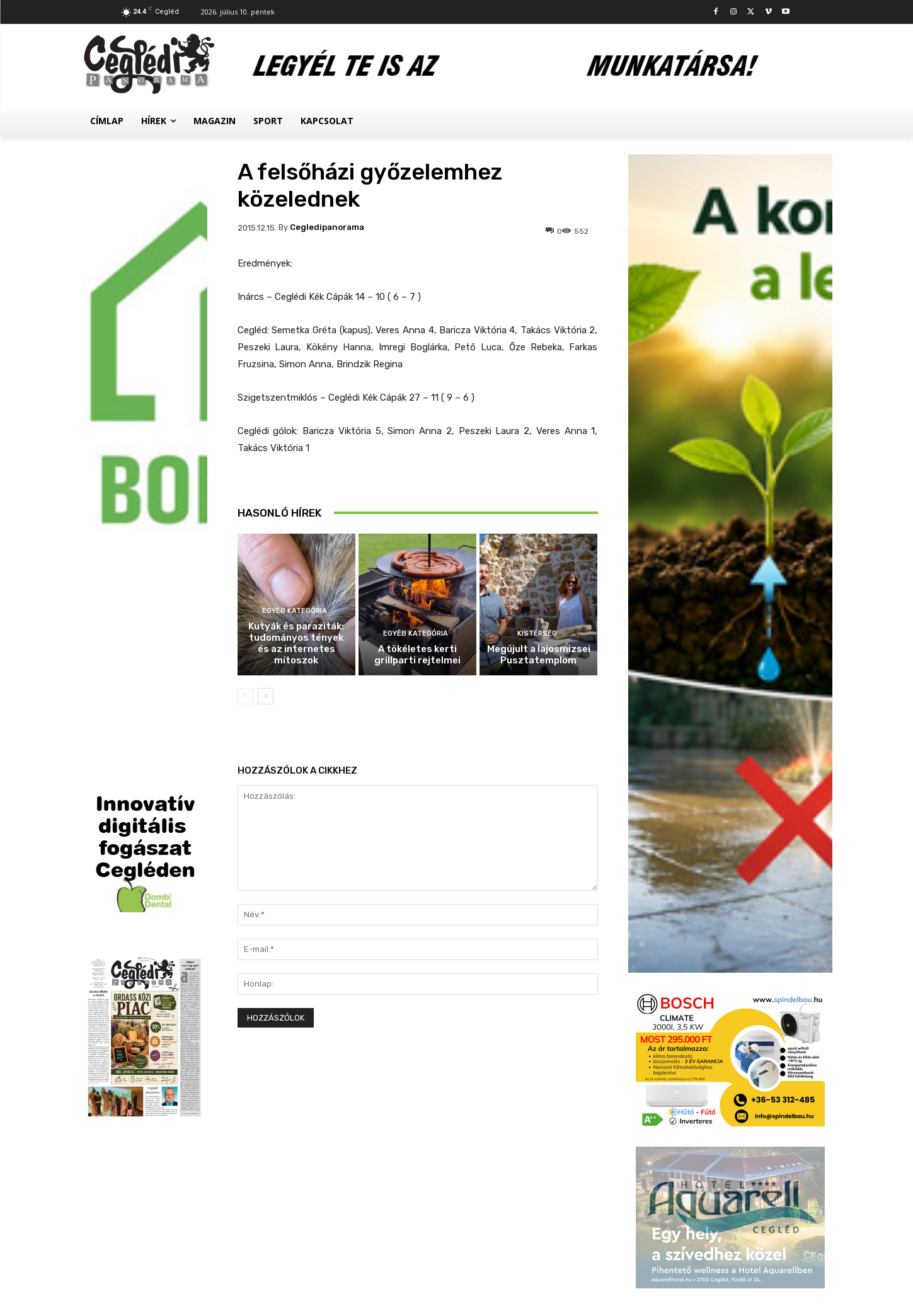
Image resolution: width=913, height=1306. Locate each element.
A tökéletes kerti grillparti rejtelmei (417, 654)
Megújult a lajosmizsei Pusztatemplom (538, 654)
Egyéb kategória (294, 610)
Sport (710, 1010)
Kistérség (537, 633)
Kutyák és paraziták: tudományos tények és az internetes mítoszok (296, 643)
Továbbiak (730, 1193)
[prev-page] (245, 696)
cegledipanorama (327, 227)
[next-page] (265, 696)
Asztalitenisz (724, 1100)
